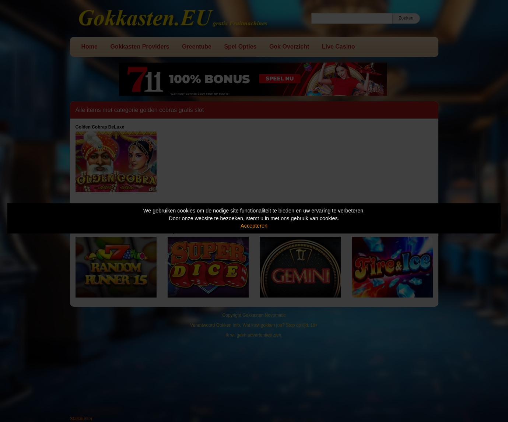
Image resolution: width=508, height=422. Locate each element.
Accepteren (254, 226)
